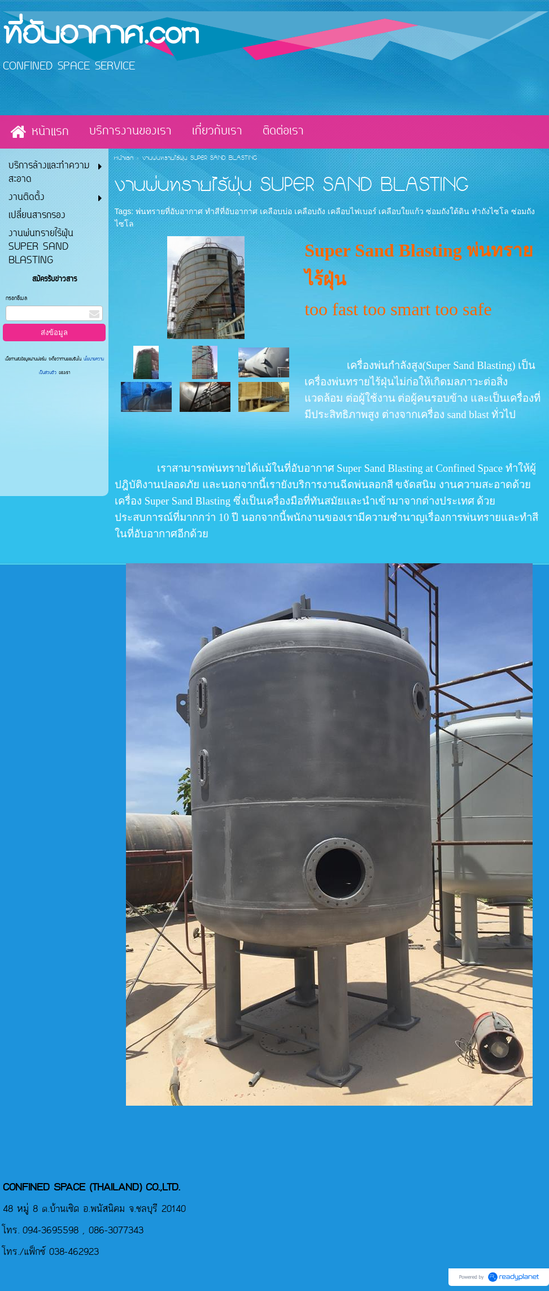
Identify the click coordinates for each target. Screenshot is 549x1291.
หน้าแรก (123, 158)
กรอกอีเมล (16, 298)
